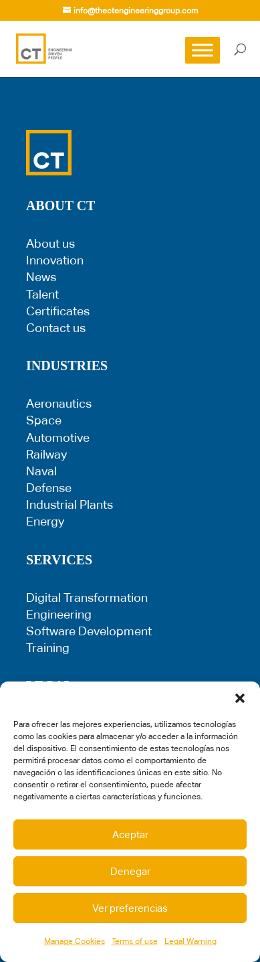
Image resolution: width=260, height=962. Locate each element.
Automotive (58, 437)
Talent (42, 294)
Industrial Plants (69, 504)
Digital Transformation (87, 597)
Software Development (89, 631)
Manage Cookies (74, 941)
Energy (45, 521)
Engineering (59, 614)
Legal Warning (190, 941)
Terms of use (135, 941)
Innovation (55, 260)
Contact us (56, 328)
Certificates (58, 311)
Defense (49, 488)
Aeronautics (59, 403)
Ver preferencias (130, 908)
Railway (46, 454)
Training (48, 648)
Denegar (130, 871)
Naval (41, 471)
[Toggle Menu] (202, 50)
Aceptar (130, 834)
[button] (240, 698)
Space (43, 420)
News (41, 277)
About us (50, 243)
